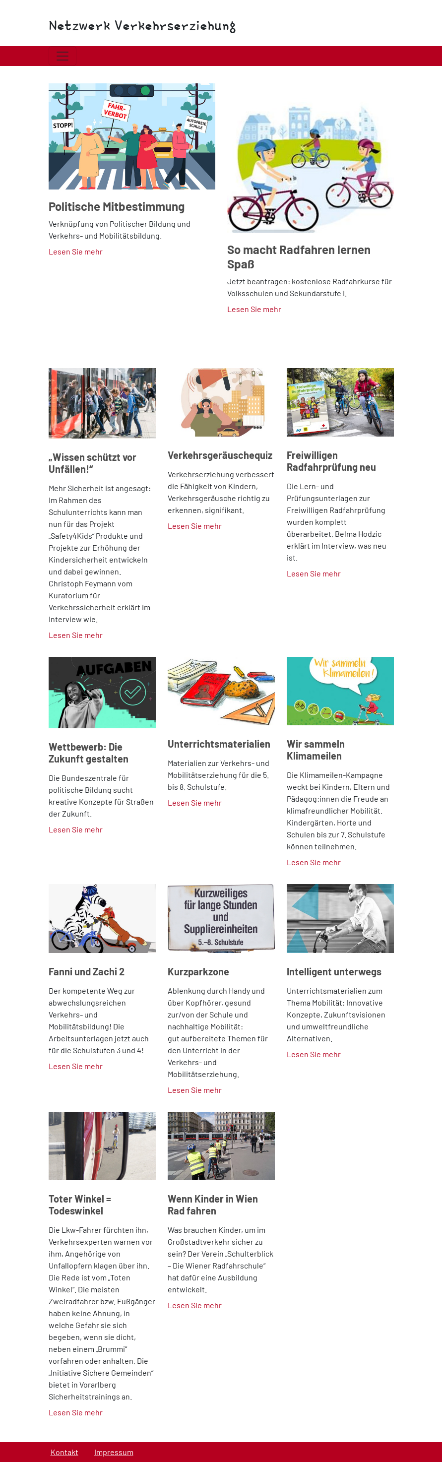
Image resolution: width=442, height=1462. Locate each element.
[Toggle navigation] (62, 56)
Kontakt (64, 1452)
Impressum (113, 1452)
